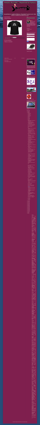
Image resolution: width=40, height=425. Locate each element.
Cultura (32, 257)
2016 (27, 207)
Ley (34, 323)
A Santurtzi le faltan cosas (34, 216)
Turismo (9, 38)
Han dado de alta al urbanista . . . (31, 192)
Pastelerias (33, 350)
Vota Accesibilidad (29, 169)
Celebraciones (33, 245)
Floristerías (32, 293)
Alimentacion (33, 224)
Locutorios (32, 330)
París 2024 (34, 348)
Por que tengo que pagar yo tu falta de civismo (34, 362)
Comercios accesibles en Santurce (34, 252)
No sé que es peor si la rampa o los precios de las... (31, 137)
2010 (27, 212)
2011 (27, 211)
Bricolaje (32, 237)
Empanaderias (33, 277)
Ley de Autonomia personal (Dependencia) (34, 326)
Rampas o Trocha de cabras (34, 371)
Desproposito (33, 265)
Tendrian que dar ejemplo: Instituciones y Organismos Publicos (34, 406)
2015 (27, 208)
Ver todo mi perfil (28, 26)
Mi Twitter (28, 30)
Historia (32, 303)
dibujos (32, 266)
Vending (32, 414)
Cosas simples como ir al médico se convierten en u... (31, 160)
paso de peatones (34, 349)
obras (32, 344)
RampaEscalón (33, 369)
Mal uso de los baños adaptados (34, 333)
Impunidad (33, 310)
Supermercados (33, 401)
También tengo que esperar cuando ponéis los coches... (31, 142)
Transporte (33, 410)
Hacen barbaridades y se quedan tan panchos (34, 298)
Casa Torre (34, 244)
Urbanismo (33, 412)
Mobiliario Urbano (33, 337)
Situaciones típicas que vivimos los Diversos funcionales (34, 395)
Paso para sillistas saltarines (30, 166)
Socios (34, 397)
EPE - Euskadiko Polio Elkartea (8, 61)
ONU (33, 345)
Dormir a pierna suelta (30, 183)
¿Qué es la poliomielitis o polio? (31, 195)
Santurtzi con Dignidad (29, 29)
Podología (32, 359)
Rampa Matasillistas (30, 171)
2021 (27, 203)
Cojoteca (32, 248)
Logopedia (35, 330)
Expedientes (33, 290)
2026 (27, 111)
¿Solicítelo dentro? (29, 170)
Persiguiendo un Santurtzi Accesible (31, 162)
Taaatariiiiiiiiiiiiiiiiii (29, 158)
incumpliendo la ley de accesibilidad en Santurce (34, 315)
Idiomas (35, 307)
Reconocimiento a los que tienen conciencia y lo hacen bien (34, 373)
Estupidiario (33, 289)
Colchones (35, 248)
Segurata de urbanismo (30, 126)
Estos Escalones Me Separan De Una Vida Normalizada (31, 193)
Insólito (32, 317)
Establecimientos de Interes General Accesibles (34, 284)
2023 (27, 201)
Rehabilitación (33, 377)
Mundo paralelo (34, 339)
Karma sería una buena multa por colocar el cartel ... (31, 130)
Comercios (33, 250)
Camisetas (7, 38)
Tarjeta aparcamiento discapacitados (33, 402)
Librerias (34, 327)
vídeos (32, 415)
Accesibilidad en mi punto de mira (31, 174)
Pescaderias (33, 355)
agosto (28, 116)
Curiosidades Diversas (33, 258)
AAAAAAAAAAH (29, 161)
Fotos (32, 295)
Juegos (32, 319)
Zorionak (35, 417)
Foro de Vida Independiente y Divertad (34, 294)
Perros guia (34, 352)
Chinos (33, 247)
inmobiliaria (34, 316)
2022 (27, 202)
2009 (27, 213)
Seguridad (33, 383)
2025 (27, 112)
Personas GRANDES (33, 354)
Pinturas (32, 356)
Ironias (35, 317)
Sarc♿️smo (29, 186)
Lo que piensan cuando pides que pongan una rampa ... (31, 122)
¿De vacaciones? (29, 148)
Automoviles (33, 232)
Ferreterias (33, 292)
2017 (27, 206)
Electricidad (33, 275)
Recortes (33, 374)
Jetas (35, 318)
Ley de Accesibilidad (34, 324)
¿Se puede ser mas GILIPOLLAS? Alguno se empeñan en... (31, 151)
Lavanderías (33, 321)
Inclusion (33, 312)
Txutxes (34, 411)
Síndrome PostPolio (33, 392)
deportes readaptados (33, 262)
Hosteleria (33, 304)
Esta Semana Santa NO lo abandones (31, 159)
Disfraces (33, 269)
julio (28, 117)
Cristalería (35, 256)
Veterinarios (35, 414)
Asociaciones (33, 230)
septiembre (29, 115)
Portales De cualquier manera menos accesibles (34, 364)
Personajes (33, 353)
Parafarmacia (33, 347)
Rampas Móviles (34, 370)
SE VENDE (29, 191)
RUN (28, 127)
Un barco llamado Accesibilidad (31, 136)
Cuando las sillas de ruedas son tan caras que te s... (31, 132)
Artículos (34, 227)
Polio (35, 359)
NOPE (28, 163)
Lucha (32, 332)
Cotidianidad (29, 194)
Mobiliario (32, 336)
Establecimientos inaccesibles (34, 285)
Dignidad (33, 267)
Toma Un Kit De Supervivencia (31, 129)
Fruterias (35, 295)
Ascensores (33, 228)
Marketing (33, 334)
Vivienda (35, 415)
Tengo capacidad (34, 408)
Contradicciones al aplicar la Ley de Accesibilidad (34, 255)
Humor (33, 306)
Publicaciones (33, 367)
